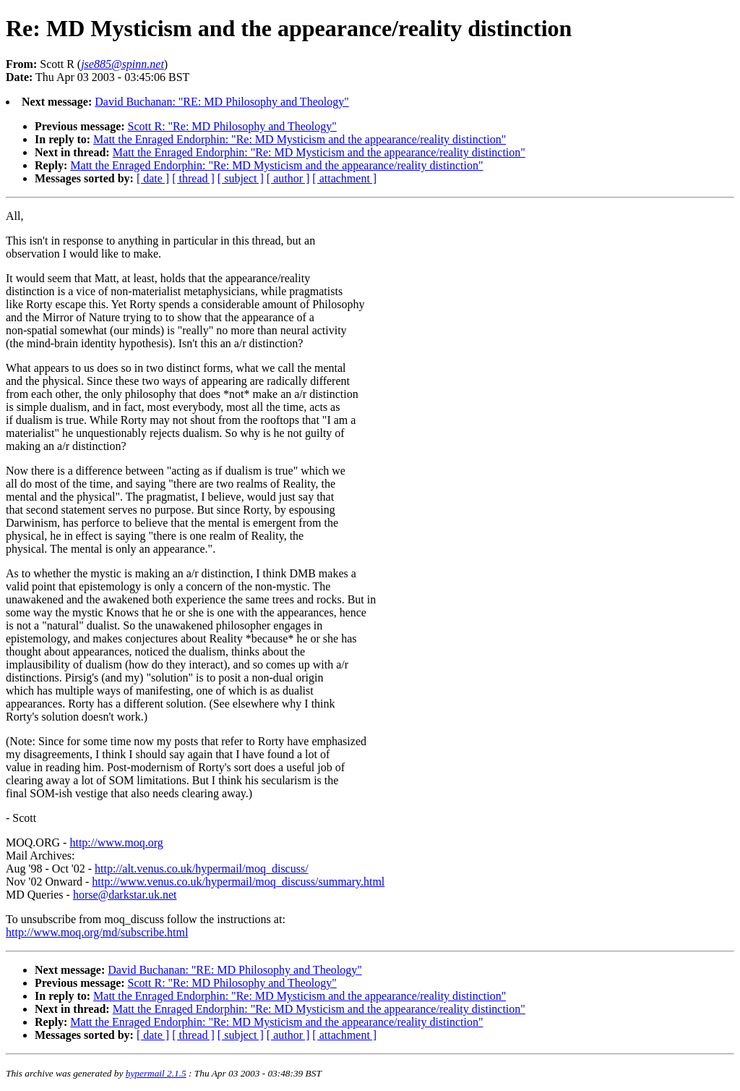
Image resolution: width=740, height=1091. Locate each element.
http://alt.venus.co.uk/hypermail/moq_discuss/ (202, 868)
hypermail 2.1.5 (156, 1073)
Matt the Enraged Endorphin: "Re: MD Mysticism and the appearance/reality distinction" (299, 139)
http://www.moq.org (116, 842)
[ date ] (153, 178)
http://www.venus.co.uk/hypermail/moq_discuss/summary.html (238, 881)
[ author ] (288, 178)
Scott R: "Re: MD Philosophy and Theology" (232, 126)
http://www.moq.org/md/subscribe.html (97, 932)
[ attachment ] (344, 178)
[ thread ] (193, 178)
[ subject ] (241, 178)
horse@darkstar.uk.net (125, 894)
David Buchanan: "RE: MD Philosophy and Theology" (221, 101)
